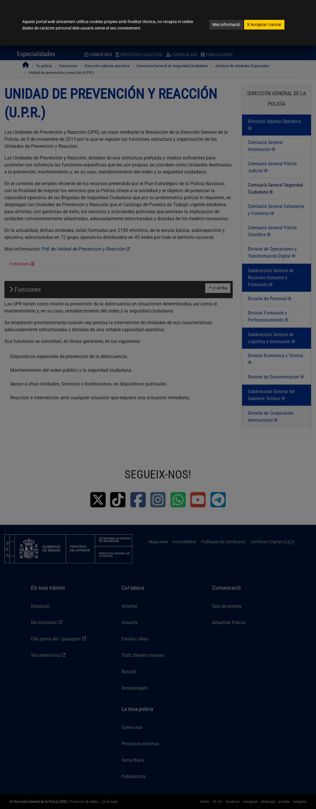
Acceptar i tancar (264, 24)
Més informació (226, 24)
